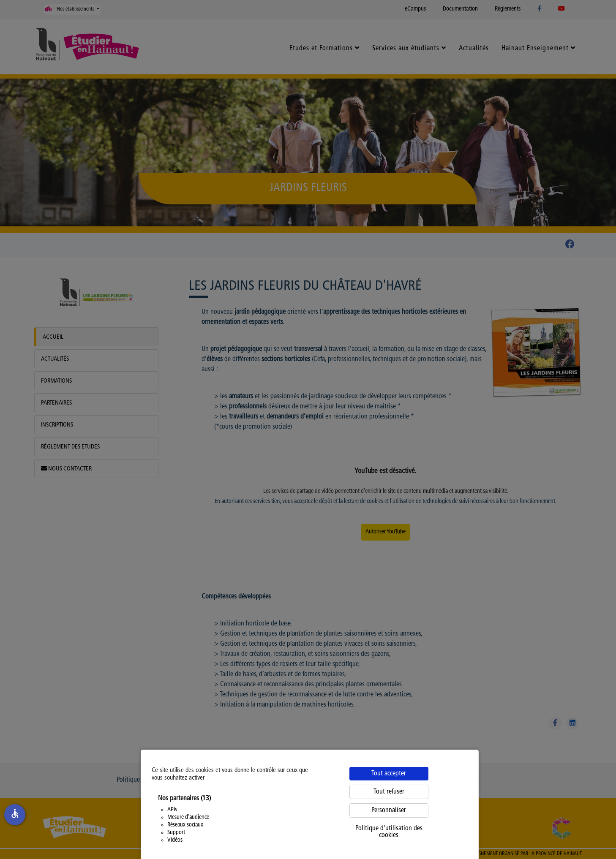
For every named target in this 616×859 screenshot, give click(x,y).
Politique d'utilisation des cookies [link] (388, 832)
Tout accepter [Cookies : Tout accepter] (388, 773)
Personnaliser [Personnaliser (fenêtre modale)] (388, 810)
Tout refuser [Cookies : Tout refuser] (388, 791)
